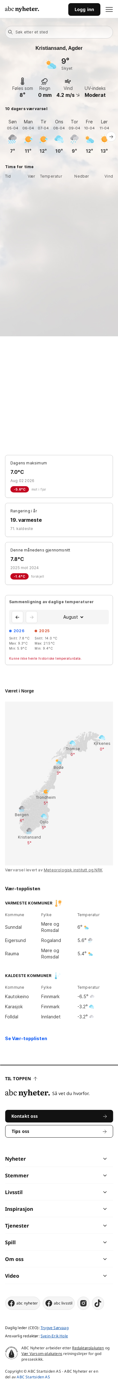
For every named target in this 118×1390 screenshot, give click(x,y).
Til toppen (21, 1078)
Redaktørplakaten (88, 1348)
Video (12, 1275)
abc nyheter (22, 1303)
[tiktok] (98, 1303)
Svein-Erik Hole (54, 1336)
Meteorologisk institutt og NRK (73, 870)
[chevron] (82, 1159)
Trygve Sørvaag (55, 1327)
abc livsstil (58, 1303)
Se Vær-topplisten (26, 1038)
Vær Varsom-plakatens (41, 1353)
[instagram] (83, 1303)
